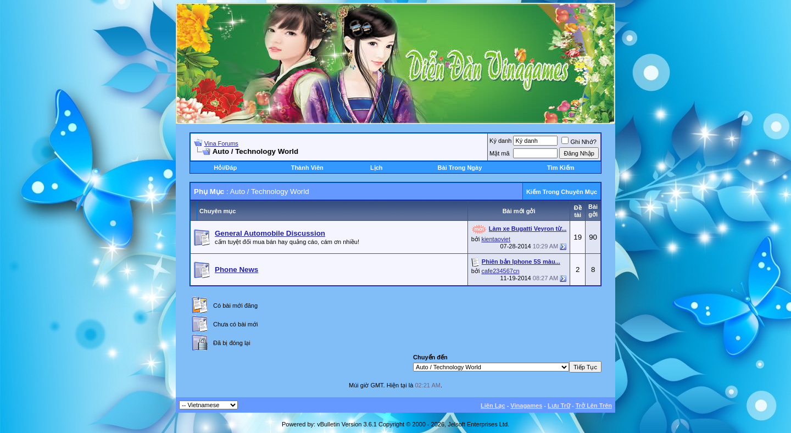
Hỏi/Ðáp (225, 167)
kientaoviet (495, 239)
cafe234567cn (500, 271)
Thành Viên (307, 167)
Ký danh (500, 140)
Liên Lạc (493, 405)
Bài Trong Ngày (460, 167)
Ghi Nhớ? (578, 141)
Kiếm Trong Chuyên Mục (561, 191)
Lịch (376, 167)
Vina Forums (221, 143)
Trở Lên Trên (594, 405)
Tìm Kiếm (560, 167)
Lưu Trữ (559, 405)
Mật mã (499, 153)
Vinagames (526, 405)
